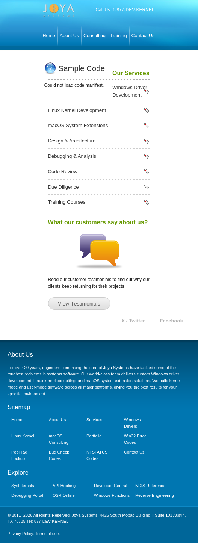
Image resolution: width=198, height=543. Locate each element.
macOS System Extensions (78, 125)
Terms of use (47, 533)
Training (118, 35)
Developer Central (110, 485)
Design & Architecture (72, 141)
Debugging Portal (27, 495)
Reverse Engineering (154, 495)
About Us (69, 35)
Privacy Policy (20, 533)
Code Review (62, 171)
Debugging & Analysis (72, 156)
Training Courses (67, 202)
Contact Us (143, 35)
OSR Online (64, 495)
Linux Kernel (22, 436)
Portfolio (93, 436)
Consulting (94, 35)
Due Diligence (63, 187)
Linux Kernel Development (77, 110)
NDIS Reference (150, 485)
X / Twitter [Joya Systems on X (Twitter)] (133, 321)
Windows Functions (112, 495)
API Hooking (64, 485)
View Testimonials (79, 303)
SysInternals (22, 485)
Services (94, 419)
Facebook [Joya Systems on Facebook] (171, 321)
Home (49, 35)
